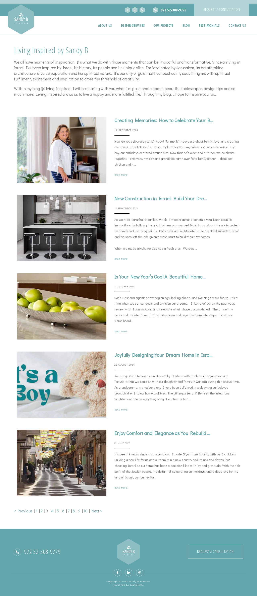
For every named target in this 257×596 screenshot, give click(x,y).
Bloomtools (137, 584)
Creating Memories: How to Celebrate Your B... (163, 120)
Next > (96, 510)
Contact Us (237, 25)
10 (86, 510)
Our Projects (163, 25)
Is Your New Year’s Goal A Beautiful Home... (160, 277)
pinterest (142, 10)
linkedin (135, 10)
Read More (120, 175)
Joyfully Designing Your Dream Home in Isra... (163, 355)
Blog (186, 25)
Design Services (133, 25)
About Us (105, 25)
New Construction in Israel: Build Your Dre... (160, 198)
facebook (127, 10)
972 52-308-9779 (173, 10)
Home (88, 25)
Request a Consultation (221, 9)
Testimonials (209, 25)
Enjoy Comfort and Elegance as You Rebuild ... (162, 433)
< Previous (24, 510)
